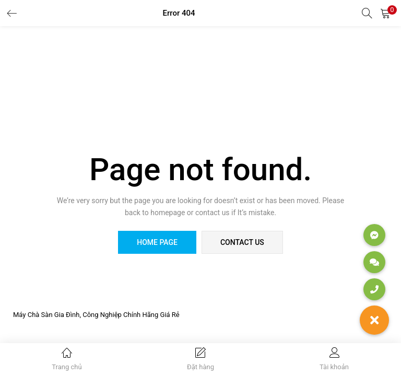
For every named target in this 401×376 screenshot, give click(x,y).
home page (157, 242)
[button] (385, 13)
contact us (242, 242)
